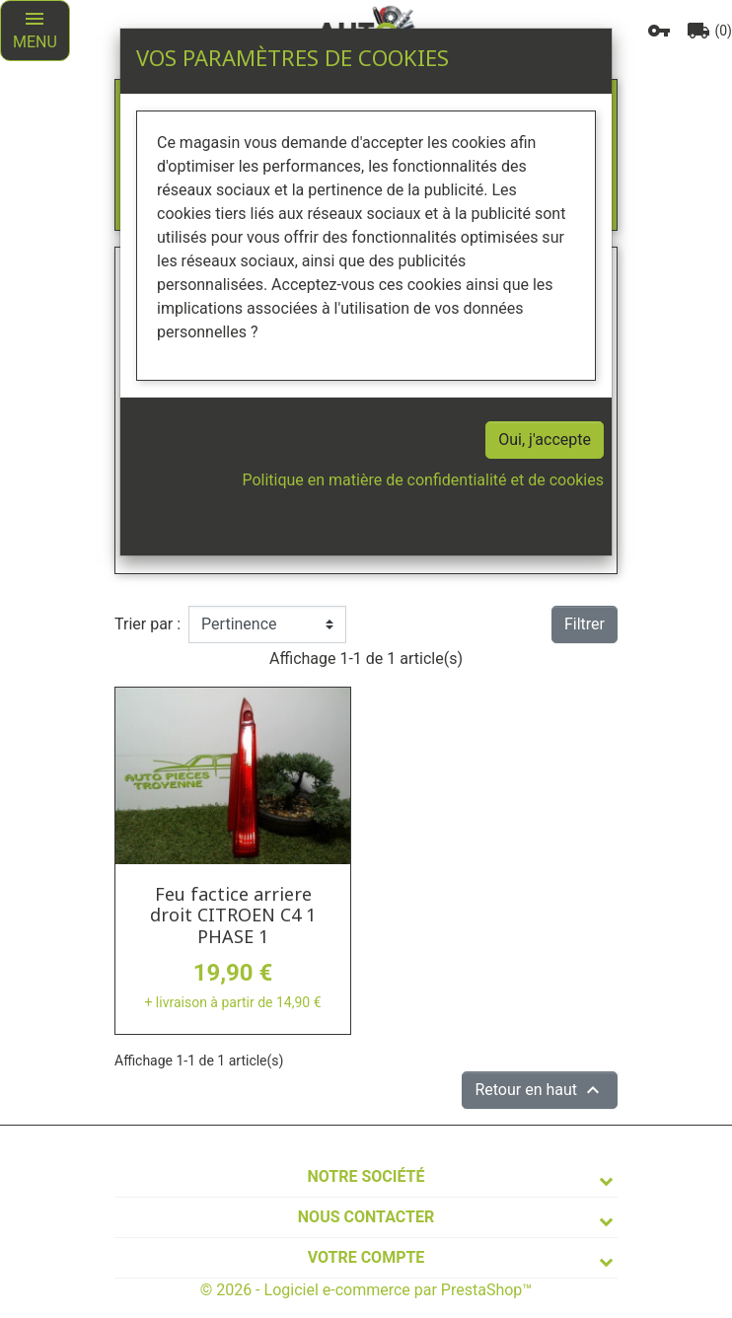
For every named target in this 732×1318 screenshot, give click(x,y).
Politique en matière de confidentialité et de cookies (423, 480)
